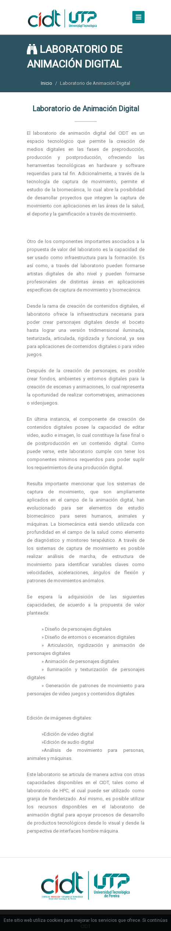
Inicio (46, 83)
